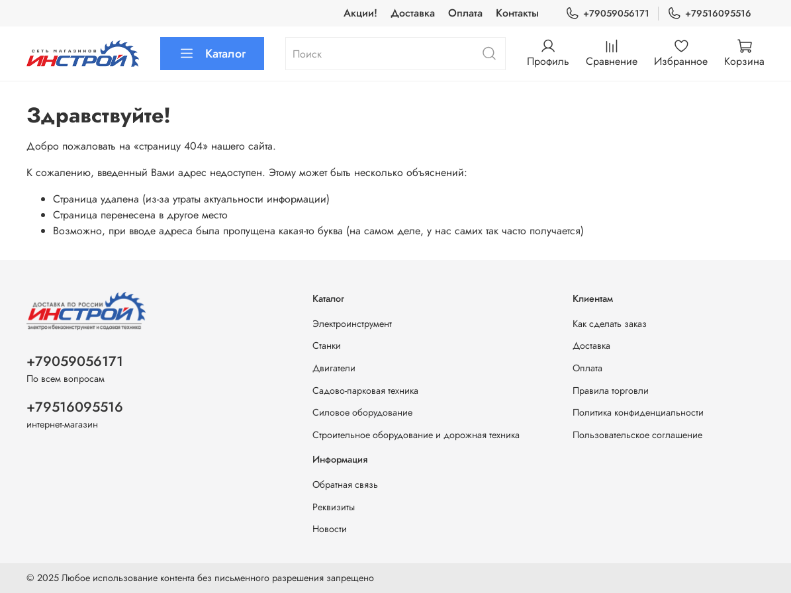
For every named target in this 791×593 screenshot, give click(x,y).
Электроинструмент (352, 323)
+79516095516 (709, 14)
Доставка (413, 13)
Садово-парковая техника (365, 390)
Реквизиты (333, 507)
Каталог (212, 53)
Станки (326, 345)
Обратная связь (345, 484)
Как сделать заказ (610, 323)
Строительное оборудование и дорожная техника (416, 434)
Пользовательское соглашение (637, 434)
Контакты (517, 13)
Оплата (465, 13)
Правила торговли (611, 390)
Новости (329, 528)
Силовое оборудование (362, 412)
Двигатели (333, 368)
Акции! (360, 13)
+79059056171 (607, 14)
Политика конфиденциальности (638, 412)
